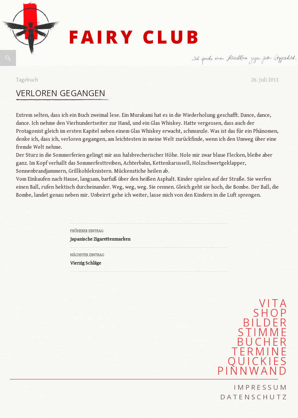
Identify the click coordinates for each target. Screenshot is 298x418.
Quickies (257, 361)
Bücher (262, 341)
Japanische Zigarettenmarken (149, 234)
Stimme (263, 332)
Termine (259, 351)
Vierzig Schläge (149, 258)
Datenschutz (254, 396)
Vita (273, 303)
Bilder (265, 322)
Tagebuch (27, 80)
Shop (270, 312)
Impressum (261, 387)
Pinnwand (252, 370)
